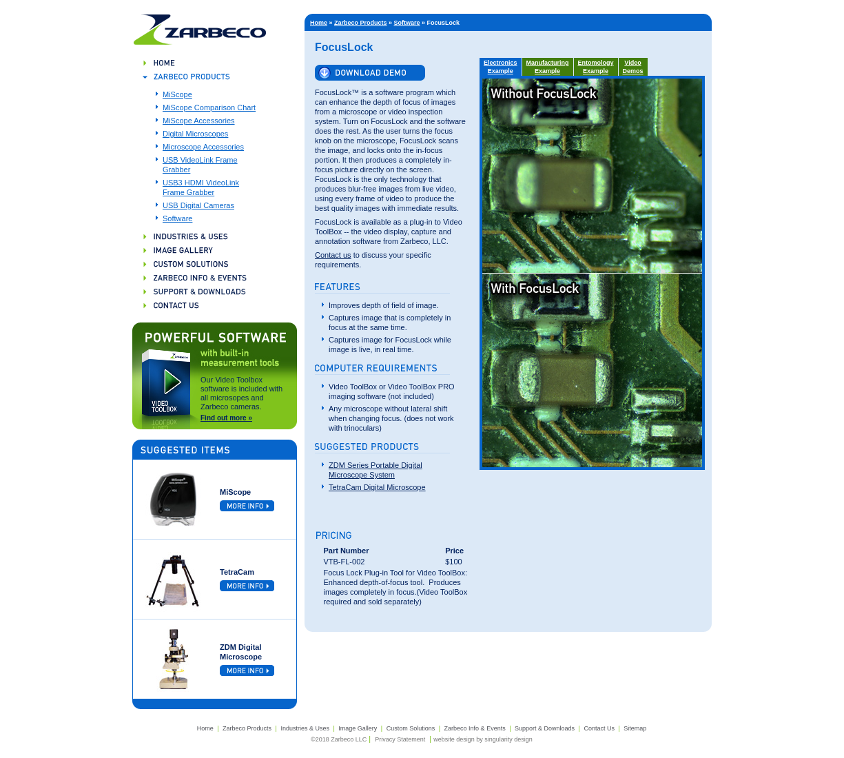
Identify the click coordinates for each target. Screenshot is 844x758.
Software (177, 218)
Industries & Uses (304, 728)
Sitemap (635, 728)
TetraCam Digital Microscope (377, 487)
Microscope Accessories (203, 147)
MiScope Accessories (199, 120)
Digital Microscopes (195, 134)
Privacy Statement (400, 739)
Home (318, 22)
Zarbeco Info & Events (475, 728)
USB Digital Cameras (198, 205)
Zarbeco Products (360, 22)
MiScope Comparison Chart (209, 107)
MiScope (177, 94)
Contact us (333, 255)
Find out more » (226, 418)
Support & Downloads (545, 728)
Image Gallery (357, 728)
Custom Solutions (411, 728)
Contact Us (599, 728)
